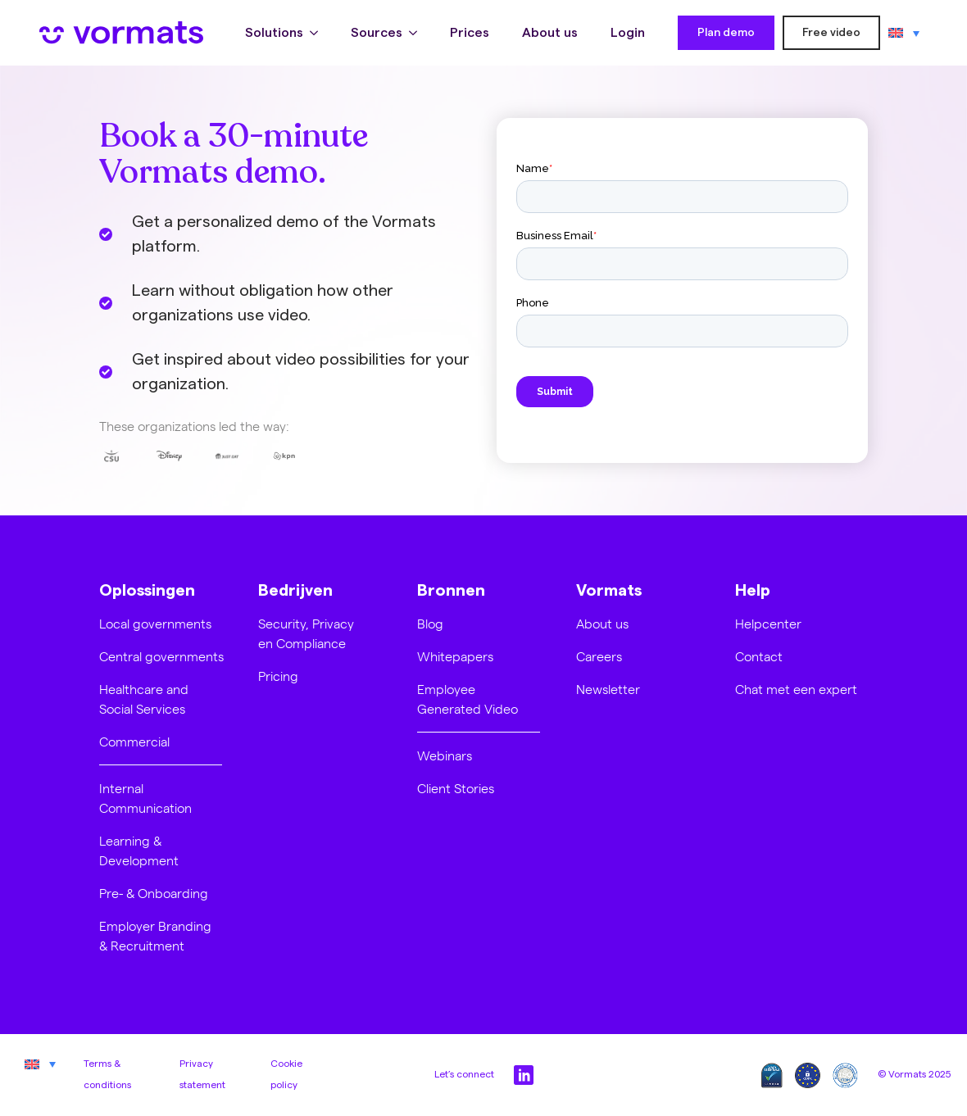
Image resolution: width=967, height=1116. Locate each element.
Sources (376, 32)
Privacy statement (202, 1074)
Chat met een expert (796, 688)
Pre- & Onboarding (153, 892)
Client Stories (455, 787)
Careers (599, 656)
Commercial (134, 741)
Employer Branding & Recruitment (155, 935)
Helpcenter (768, 623)
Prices (469, 32)
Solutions (274, 32)
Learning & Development (139, 850)
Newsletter (608, 688)
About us (550, 32)
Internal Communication (145, 797)
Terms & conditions (107, 1074)
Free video (831, 33)
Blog (430, 623)
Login (628, 32)
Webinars (444, 755)
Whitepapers (455, 656)
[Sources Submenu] (418, 33)
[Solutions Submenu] (318, 33)
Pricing (278, 675)
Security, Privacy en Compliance (306, 633)
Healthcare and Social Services (143, 698)
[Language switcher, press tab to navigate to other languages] (904, 33)
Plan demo (726, 33)
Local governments (155, 623)
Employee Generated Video (467, 698)
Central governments (161, 656)
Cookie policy (286, 1074)
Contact (759, 656)
